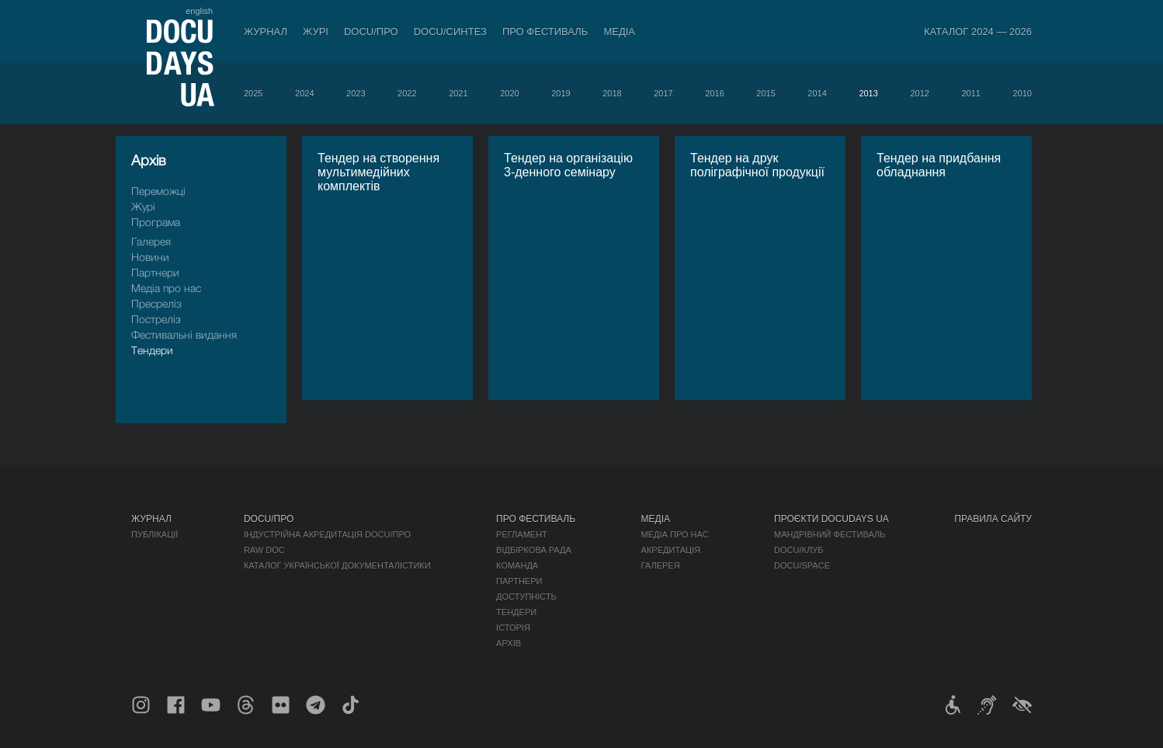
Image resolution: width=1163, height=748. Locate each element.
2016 (714, 93)
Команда (517, 565)
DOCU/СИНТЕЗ (450, 31)
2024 (304, 93)
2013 (868, 93)
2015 (765, 93)
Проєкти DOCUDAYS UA (831, 518)
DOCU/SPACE (802, 565)
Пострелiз (156, 318)
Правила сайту (993, 518)
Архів (508, 643)
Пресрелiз (156, 303)
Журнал (265, 31)
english (199, 11)
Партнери (155, 272)
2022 (407, 93)
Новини (150, 256)
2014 (816, 93)
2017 (663, 93)
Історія (513, 627)
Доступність (526, 596)
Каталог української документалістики (337, 565)
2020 (509, 93)
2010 (1022, 93)
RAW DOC (264, 550)
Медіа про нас (166, 287)
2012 (919, 93)
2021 (458, 93)
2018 (611, 93)
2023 (355, 93)
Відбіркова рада (533, 550)
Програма (155, 221)
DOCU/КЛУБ (798, 550)
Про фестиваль (545, 31)
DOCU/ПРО (371, 31)
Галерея (151, 241)
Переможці (158, 190)
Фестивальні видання (184, 334)
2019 (560, 93)
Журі (315, 31)
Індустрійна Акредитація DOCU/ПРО (327, 534)
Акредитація (671, 550)
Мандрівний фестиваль (829, 534)
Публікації (154, 534)
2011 (970, 93)
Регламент (521, 534)
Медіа (619, 31)
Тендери (152, 350)
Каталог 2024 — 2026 (978, 31)
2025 (253, 93)
